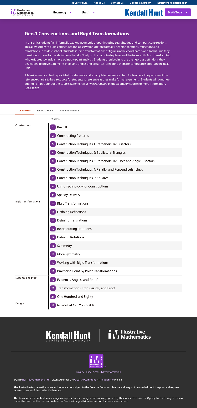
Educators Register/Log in (172, 2)
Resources (45, 110)
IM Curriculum (79, 2)
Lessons (24, 110)
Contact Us (117, 2)
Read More (32, 88)
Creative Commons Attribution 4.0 (94, 379)
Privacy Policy (83, 372)
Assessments (69, 110)
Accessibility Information (107, 372)
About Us (99, 2)
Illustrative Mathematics (35, 379)
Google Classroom (140, 2)
